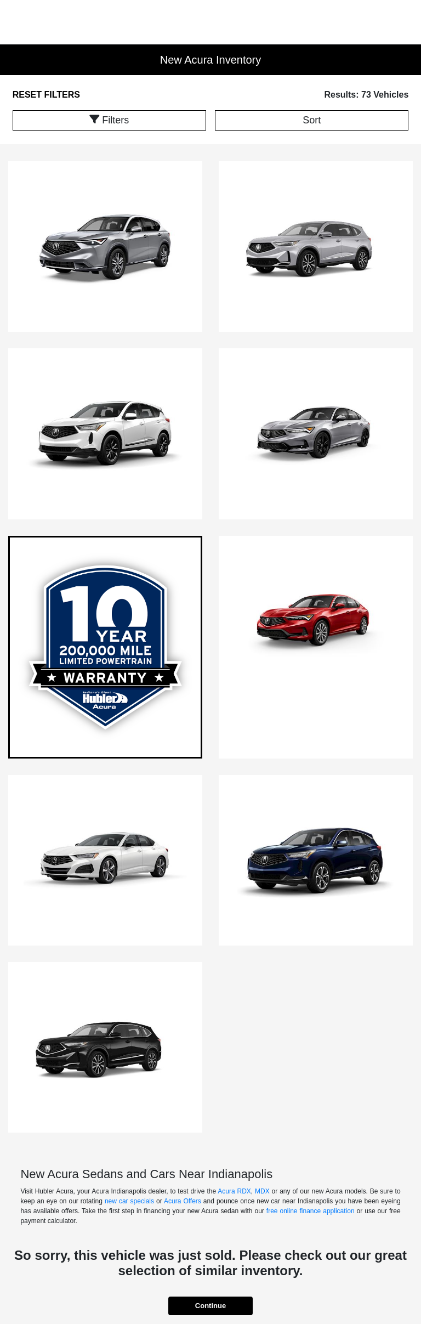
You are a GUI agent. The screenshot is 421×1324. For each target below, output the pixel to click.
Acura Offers (182, 1201)
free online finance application (310, 1211)
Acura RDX (234, 1191)
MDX (262, 1191)
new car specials (129, 1201)
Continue (210, 1306)
